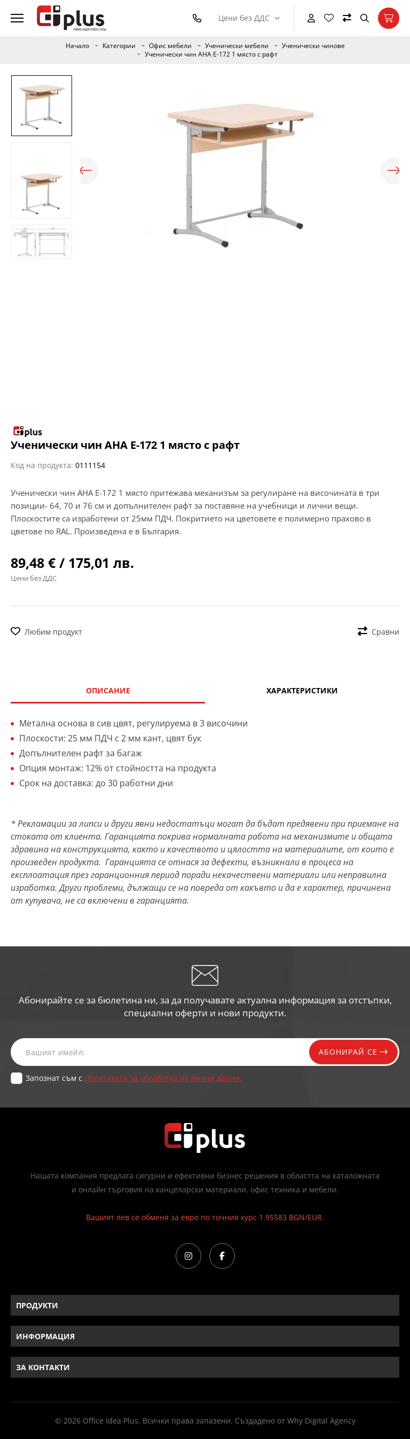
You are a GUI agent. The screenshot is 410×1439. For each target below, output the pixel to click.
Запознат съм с (134, 1077)
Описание (108, 690)
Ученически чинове (313, 46)
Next (394, 170)
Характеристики (302, 690)
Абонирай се (352, 1052)
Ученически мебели (237, 46)
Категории (119, 46)
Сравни (378, 632)
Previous (85, 170)
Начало (77, 46)
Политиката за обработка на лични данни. (163, 1078)
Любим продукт (46, 632)
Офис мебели (170, 46)
